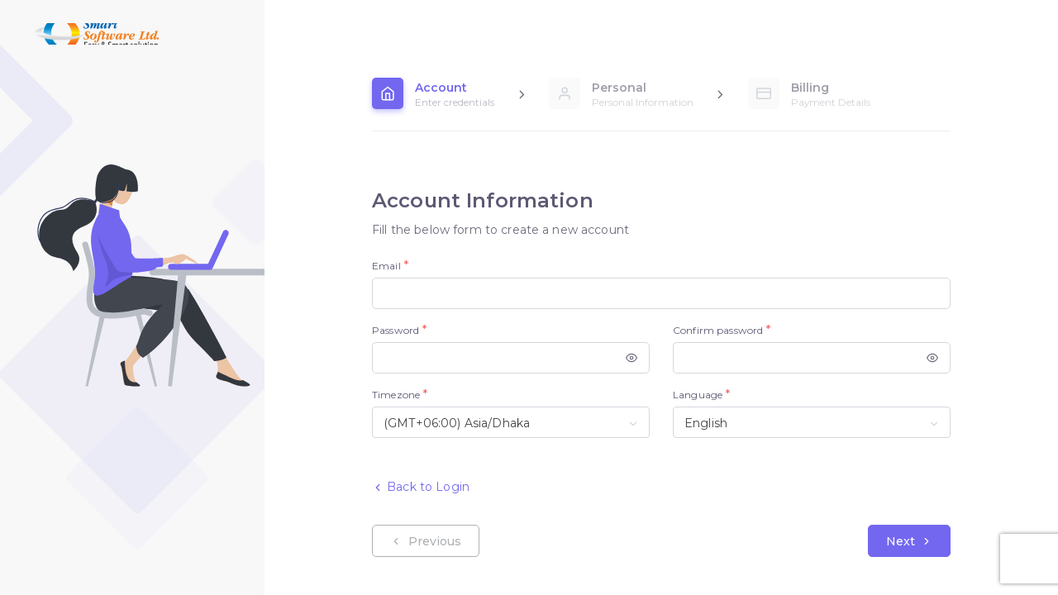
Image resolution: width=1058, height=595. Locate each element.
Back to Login (420, 486)
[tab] (433, 93)
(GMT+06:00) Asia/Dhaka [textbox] (457, 423)
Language (697, 394)
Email (386, 265)
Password (395, 330)
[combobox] (511, 422)
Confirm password (718, 330)
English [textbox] (705, 423)
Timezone (396, 394)
